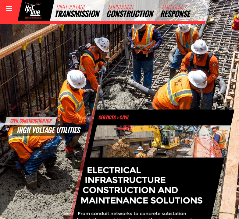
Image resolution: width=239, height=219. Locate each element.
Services (107, 117)
